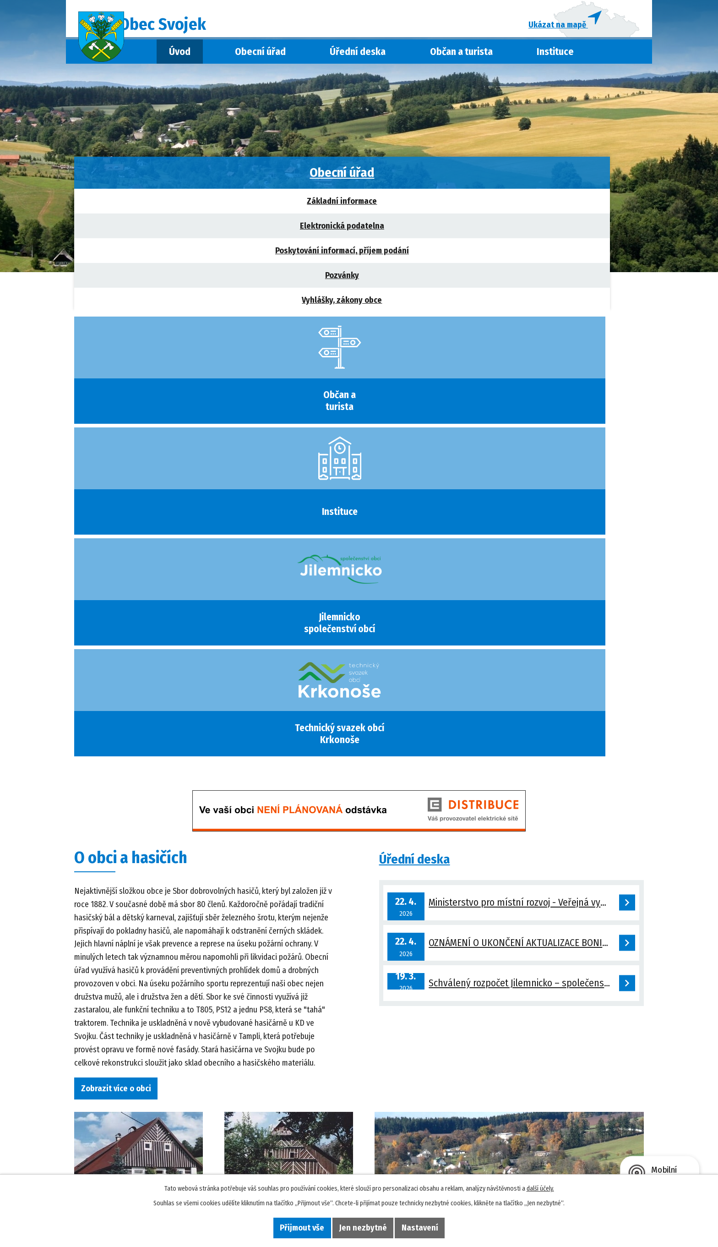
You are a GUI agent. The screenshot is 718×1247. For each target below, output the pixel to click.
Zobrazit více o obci (122, 650)
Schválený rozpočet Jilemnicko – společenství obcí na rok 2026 (534, 567)
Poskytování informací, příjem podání (151, 256)
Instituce (555, 56)
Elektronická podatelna (151, 231)
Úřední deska (358, 56)
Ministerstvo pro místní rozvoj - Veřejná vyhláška (532, 471)
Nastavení (431, 1227)
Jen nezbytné (363, 1227)
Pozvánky (151, 280)
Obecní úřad (260, 56)
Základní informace (151, 206)
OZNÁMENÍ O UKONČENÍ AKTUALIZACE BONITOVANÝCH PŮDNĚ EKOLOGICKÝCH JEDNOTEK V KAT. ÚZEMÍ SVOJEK (534, 519)
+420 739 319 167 (162, 1142)
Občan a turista (461, 56)
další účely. (540, 1187)
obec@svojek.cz (162, 1154)
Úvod (179, 56)
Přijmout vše (291, 1227)
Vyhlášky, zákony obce (151, 305)
